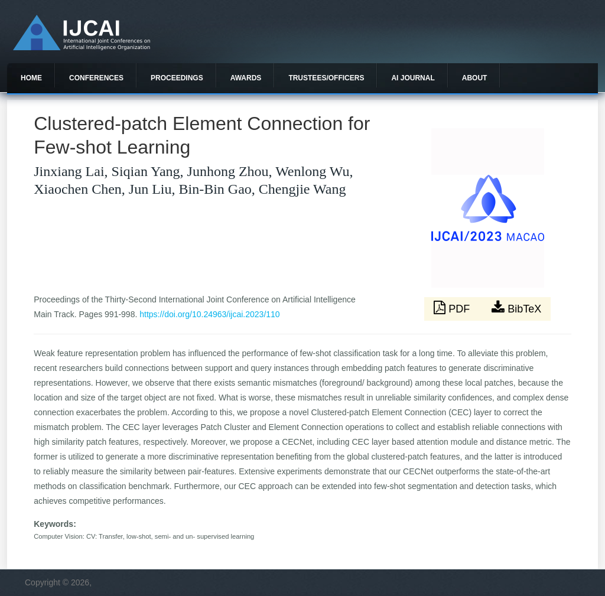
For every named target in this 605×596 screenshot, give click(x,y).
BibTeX (516, 308)
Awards (246, 78)
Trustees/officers (326, 78)
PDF (453, 308)
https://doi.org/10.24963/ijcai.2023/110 (209, 314)
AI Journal (412, 78)
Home (31, 78)
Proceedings (177, 78)
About (474, 78)
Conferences (96, 78)
